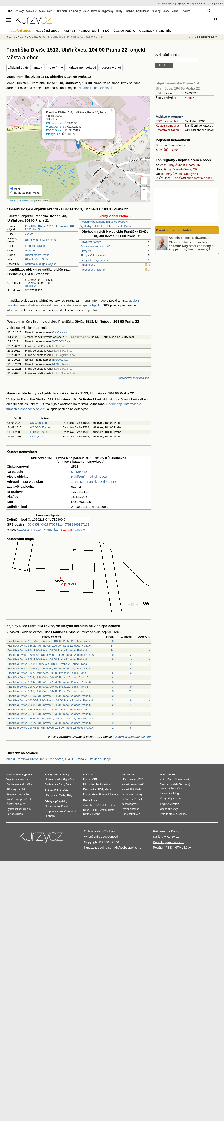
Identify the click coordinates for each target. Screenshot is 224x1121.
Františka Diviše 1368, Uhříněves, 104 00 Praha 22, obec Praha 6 (47, 691)
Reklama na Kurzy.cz (168, 831)
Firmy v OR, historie (92, 255)
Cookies (109, 831)
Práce (166, 11)
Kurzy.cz (10, 37)
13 (130, 673)
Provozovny (87, 264)
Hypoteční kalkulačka (18, 809)
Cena (170, 779)
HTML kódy (183, 847)
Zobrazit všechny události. (134, 378)
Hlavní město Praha (37, 255)
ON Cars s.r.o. (54, 123)
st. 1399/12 (79, 471)
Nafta (111, 810)
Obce (167, 178)
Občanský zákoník (132, 799)
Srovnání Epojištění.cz (170, 145)
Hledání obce (20, 30)
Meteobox (200, 3)
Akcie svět (45, 11)
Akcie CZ (31, 11)
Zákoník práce (130, 804)
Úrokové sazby (53, 779)
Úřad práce (51, 795)
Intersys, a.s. (53, 134)
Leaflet (11, 200)
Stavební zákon (130, 809)
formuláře (134, 813)
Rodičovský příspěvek (18, 799)
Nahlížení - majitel (84, 476)
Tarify (119, 11)
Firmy (170, 165)
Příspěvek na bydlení (18, 794)
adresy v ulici (111, 67)
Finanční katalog (169, 793)
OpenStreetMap (27, 200)
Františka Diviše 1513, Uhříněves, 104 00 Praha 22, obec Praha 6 (47, 677)
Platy (69, 795)
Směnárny (51, 784)
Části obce (186, 178)
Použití (158, 847)
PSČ (106, 30)
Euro (61, 784)
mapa (38, 67)
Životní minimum (15, 804)
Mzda (62, 795)
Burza (86, 779)
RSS (168, 847)
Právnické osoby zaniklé (95, 246)
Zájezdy (180, 3)
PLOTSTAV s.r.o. (62, 364)
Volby (163, 798)
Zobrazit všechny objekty (133, 736)
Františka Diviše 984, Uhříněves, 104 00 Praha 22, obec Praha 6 (47, 709)
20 (112, 641)
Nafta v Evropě (91, 813)
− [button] (144, 196)
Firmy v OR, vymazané (94, 260)
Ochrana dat (93, 831)
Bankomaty (62, 774)
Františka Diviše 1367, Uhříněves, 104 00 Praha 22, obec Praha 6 (47, 686)
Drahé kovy (90, 800)
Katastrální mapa (29, 529)
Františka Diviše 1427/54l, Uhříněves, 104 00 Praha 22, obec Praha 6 (50, 700)
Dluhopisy (88, 784)
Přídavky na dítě (15, 789)
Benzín (103, 810)
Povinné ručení (14, 813)
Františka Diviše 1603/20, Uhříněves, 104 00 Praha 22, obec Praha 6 (49, 668)
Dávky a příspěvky (56, 801)
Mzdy (108, 789)
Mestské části (203, 178)
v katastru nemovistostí (95, 88)
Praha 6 (30, 250)
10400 (29, 233)
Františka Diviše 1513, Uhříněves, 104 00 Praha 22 (76, 37)
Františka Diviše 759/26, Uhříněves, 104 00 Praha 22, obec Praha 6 (49, 704)
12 (130, 654)
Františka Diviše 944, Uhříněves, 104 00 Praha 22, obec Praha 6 (47, 650)
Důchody (50, 816)
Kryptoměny (90, 794)
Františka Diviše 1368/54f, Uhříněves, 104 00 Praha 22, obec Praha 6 (50, 718)
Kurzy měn (60, 11)
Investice (88, 774)
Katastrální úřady (131, 789)
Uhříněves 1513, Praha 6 (40, 239)
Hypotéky (107, 11)
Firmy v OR (87, 251)
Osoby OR (193, 165)
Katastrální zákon (167, 130)
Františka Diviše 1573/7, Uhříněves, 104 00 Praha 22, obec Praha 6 (49, 695)
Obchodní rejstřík (166, 3)
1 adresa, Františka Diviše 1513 (93, 481)
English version (169, 804)
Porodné (66, 806)
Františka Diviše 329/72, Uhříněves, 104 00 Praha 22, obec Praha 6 (49, 723)
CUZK (103, 476)
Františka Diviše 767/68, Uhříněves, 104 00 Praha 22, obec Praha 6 (49, 714)
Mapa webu (174, 798)
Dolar (68, 784)
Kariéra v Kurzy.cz (166, 836)
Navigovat (31, 285)
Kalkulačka (143, 11)
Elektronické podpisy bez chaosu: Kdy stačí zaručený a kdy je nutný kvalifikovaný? (191, 245)
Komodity (75, 11)
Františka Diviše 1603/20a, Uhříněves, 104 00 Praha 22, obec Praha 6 (50, 654)
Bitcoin (95, 11)
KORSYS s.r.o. (55, 130)
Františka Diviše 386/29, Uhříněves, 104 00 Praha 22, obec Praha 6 (49, 645)
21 (130, 691)
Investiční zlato (98, 805)
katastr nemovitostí (82, 67)
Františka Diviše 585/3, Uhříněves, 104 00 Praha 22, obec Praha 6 (48, 664)
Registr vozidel (168, 784)
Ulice (175, 178)
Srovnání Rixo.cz (167, 149)
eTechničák (175, 788)
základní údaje (18, 67)
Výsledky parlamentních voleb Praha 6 (104, 221)
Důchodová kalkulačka (19, 784)
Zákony (155, 11)
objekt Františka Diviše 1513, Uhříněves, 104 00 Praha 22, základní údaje (58, 759)
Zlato (86, 11)
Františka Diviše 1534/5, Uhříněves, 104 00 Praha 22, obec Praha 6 (49, 682)
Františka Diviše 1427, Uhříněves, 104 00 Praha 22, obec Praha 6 (47, 673)
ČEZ (94, 779)
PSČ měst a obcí (167, 121)
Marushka (51, 529)
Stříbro (112, 805)
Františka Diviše (35, 245)
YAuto (190, 3)
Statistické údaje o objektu (41, 264)
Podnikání (128, 774)
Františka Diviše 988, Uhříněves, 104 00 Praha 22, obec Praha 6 (47, 659)
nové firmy (55, 67)
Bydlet (210, 3)
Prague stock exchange (173, 813)
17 (112, 645)
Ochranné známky (132, 794)
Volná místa (61, 790)
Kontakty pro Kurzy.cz (168, 842)
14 (112, 650)
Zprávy (19, 11)
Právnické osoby (90, 241)
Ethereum (113, 794)
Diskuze (185, 11)
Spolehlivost (182, 779)
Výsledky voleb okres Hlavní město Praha (106, 226)
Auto (162, 779)
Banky (48, 774)
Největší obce (48, 30)
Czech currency (169, 809)
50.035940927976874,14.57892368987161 (58, 524)
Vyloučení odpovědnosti (101, 836)
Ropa (86, 810)
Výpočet (27, 774)
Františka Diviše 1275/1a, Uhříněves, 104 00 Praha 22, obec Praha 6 (49, 641)
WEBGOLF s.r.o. (55, 127)
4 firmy (189, 97)
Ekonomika (89, 789)
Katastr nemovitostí (168, 125)
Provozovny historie (92, 269)
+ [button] (144, 190)
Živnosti (180, 165)
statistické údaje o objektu (82, 305)
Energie (129, 11)
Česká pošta (124, 30)
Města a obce (129, 779)
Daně (125, 813)
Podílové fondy (104, 784)
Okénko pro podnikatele (174, 230)
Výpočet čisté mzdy (17, 779)
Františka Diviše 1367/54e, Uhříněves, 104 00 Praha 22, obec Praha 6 (50, 727)
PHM (94, 810)
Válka (175, 11)
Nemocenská (52, 806)
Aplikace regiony (169, 116)
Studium (219, 3)
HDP (100, 789)
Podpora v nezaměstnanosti (61, 811)
